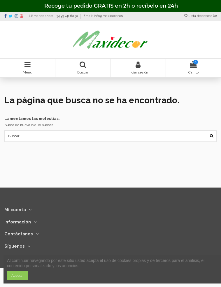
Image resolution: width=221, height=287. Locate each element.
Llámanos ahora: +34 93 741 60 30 (54, 16)
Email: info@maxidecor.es (103, 16)
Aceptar (17, 276)
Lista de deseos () (200, 16)
